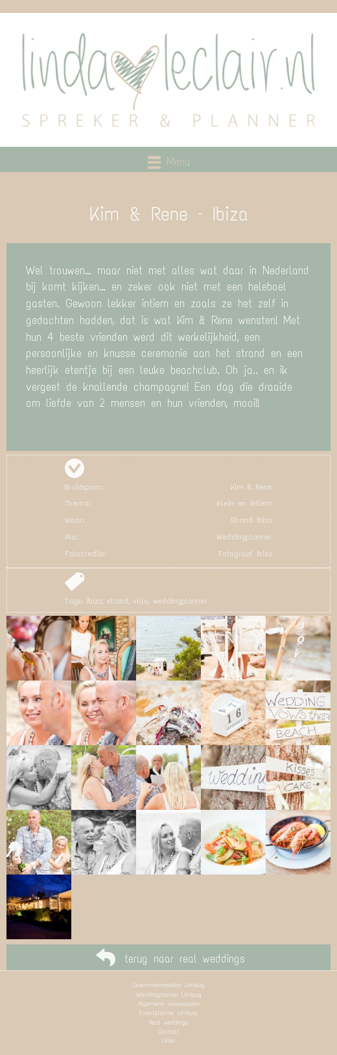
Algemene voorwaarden (168, 1003)
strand (117, 600)
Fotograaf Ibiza (245, 553)
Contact (169, 1031)
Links (168, 1040)
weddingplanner (180, 600)
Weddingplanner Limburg (169, 994)
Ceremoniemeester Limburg (169, 985)
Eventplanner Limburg (168, 1012)
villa (140, 600)
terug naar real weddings (184, 959)
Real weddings (168, 1022)
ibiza (94, 600)
